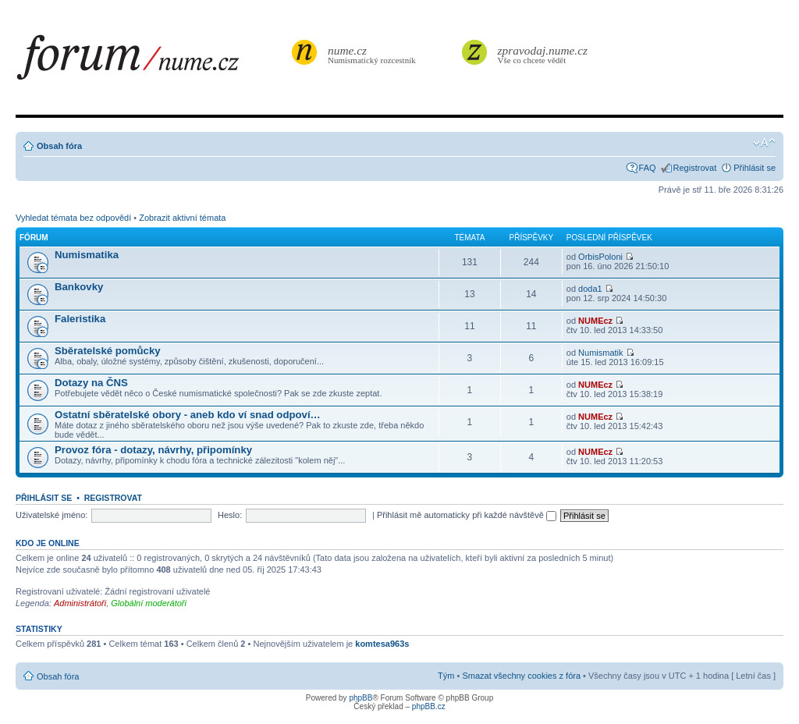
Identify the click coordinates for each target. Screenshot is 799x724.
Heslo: (230, 515)
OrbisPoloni (600, 256)
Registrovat (695, 167)
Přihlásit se (754, 167)
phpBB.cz (429, 706)
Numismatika (87, 255)
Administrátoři (80, 603)
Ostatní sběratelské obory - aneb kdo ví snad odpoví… (188, 415)
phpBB (360, 698)
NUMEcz (595, 320)
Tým (446, 675)
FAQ (647, 167)
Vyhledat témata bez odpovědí (73, 217)
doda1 (590, 288)
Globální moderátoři (148, 603)
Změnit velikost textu (764, 143)
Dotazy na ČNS (91, 383)
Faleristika (80, 319)
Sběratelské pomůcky (108, 351)
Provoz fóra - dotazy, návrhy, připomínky (153, 450)
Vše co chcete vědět (543, 54)
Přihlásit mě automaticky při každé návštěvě (466, 515)
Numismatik (600, 352)
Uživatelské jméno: (51, 515)
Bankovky (79, 287)
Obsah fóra (59, 146)
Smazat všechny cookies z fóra (521, 675)
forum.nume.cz (152, 61)
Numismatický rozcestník (374, 54)
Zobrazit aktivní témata (182, 217)
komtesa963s (382, 643)
